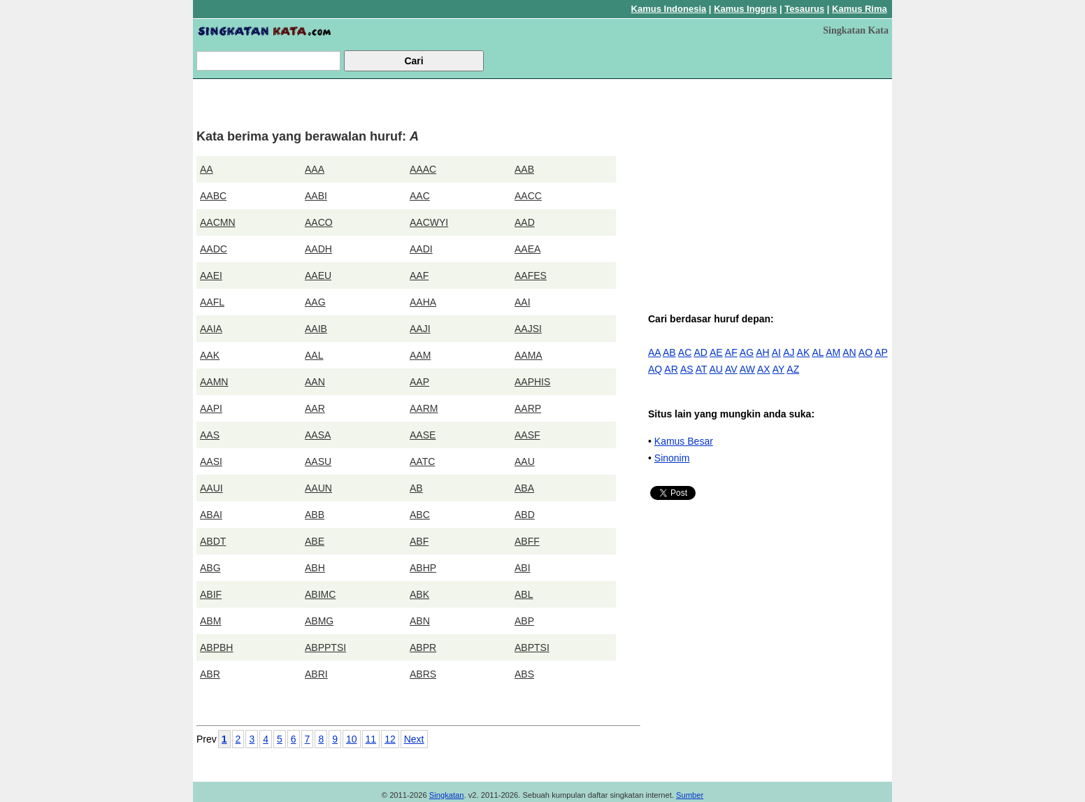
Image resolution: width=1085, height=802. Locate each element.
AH (762, 352)
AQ (655, 369)
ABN (420, 620)
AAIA (211, 328)
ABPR (423, 647)
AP (881, 352)
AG (747, 352)
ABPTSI (532, 647)
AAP (419, 381)
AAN (315, 381)
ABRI (316, 674)
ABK (419, 594)
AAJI (420, 328)
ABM (210, 620)
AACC (528, 195)
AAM (420, 355)
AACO (319, 222)
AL (818, 352)
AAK (210, 355)
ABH (315, 567)
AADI (421, 249)
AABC (213, 195)
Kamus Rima (859, 8)
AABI (316, 195)
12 (390, 739)
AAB (524, 169)
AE (716, 352)
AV (731, 369)
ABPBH (216, 647)
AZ (792, 369)
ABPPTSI (325, 647)
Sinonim (672, 458)
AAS (210, 435)
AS (687, 369)
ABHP (423, 567)
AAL (314, 355)
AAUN (318, 488)
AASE (423, 435)
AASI (211, 461)
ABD (525, 514)
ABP (524, 620)
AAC (420, 195)
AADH (318, 249)
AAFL (212, 302)
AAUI (211, 488)
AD (700, 352)
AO (865, 352)
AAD (525, 222)
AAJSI (528, 328)
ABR (210, 674)
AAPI (211, 408)
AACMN (218, 222)
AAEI (211, 275)
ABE (314, 541)
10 (351, 739)
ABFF (527, 541)
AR (670, 369)
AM (833, 352)
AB (416, 488)
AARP (528, 408)
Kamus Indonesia (669, 8)
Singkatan (446, 795)
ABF (419, 541)
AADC (213, 249)
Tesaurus (804, 8)
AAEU (318, 275)
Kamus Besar (683, 441)
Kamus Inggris (745, 8)
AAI (523, 302)
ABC (420, 514)
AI (776, 352)
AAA (314, 169)
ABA (524, 488)
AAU (525, 461)
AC (684, 352)
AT (701, 369)
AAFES (531, 275)
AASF (527, 435)
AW (747, 369)
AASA (318, 435)
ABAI (211, 514)
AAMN (214, 381)
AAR (315, 408)
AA (206, 169)
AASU (318, 461)
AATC (422, 461)
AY (778, 369)
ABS (524, 674)
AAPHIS (532, 381)
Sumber (689, 795)
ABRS (423, 674)
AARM (424, 408)
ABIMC (320, 594)
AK (803, 352)
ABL (524, 594)
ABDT (213, 541)
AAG (315, 302)
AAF (419, 275)
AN (849, 352)
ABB (314, 514)
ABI (523, 567)
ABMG (319, 620)
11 (371, 739)
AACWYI (429, 222)
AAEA (527, 249)
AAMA (528, 355)
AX (763, 369)
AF (731, 352)
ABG (210, 567)
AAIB (316, 328)
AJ (788, 352)
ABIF (211, 594)
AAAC (423, 169)
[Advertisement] (769, 180)
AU (715, 369)
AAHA (423, 302)
